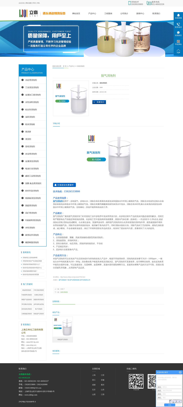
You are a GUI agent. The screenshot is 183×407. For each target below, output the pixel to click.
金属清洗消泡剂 (32, 161)
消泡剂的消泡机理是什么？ (31, 264)
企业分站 (22, 3)
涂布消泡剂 (64, 292)
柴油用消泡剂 (26, 290)
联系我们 (156, 13)
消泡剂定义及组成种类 (30, 257)
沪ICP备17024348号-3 (27, 402)
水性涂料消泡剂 (32, 102)
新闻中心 (140, 13)
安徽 (102, 380)
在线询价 (99, 102)
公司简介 (124, 13)
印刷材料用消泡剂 (33, 220)
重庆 (102, 385)
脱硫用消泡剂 (31, 205)
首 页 (64, 66)
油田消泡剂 (30, 117)
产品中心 (92, 13)
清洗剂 (28, 139)
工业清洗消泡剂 (32, 87)
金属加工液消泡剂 (33, 95)
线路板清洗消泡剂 (33, 198)
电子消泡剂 (38, 309)
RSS (34, 3)
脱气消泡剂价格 (74, 280)
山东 (102, 390)
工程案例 (108, 13)
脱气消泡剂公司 (85, 280)
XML (38, 3)
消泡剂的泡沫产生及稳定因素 (32, 261)
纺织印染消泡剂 (32, 191)
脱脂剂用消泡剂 (39, 299)
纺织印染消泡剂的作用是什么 (32, 268)
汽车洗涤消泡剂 (39, 290)
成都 (94, 385)
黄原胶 (28, 132)
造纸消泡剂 (30, 146)
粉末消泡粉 (30, 124)
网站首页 (76, 13)
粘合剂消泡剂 (31, 110)
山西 (94, 394)
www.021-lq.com (32, 342)
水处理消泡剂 (31, 80)
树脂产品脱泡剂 (27, 299)
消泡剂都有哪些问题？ (30, 271)
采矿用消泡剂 (31, 213)
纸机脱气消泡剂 (39, 314)
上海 (94, 375)
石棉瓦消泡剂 (38, 295)
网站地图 (29, 3)
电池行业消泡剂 (32, 169)
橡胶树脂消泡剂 (32, 242)
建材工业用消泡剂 (33, 176)
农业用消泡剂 (31, 154)
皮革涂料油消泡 (39, 304)
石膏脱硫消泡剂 (27, 314)
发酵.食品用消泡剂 (33, 183)
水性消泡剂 (30, 228)
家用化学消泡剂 (32, 235)
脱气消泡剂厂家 (64, 280)
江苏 (102, 375)
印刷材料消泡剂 (27, 295)
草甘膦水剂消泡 (27, 304)
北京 (94, 390)
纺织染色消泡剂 (27, 309)
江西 (102, 394)
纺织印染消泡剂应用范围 (31, 274)
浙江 (94, 380)
